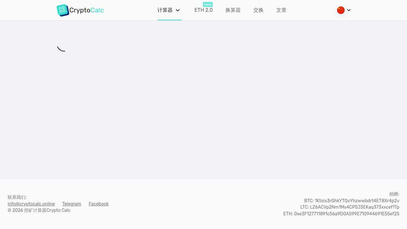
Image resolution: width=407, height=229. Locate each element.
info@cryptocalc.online (31, 204)
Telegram (71, 204)
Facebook (99, 204)
